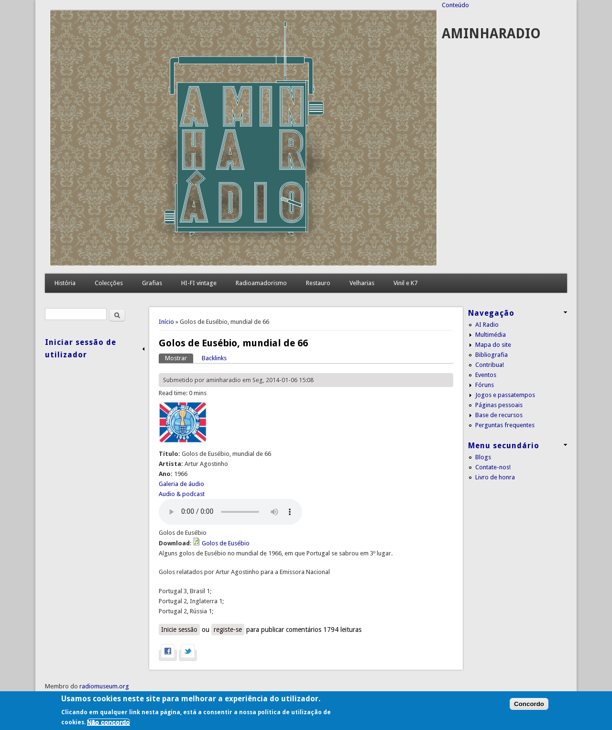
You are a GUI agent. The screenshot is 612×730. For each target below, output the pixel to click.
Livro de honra (495, 477)
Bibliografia (491, 354)
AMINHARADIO (491, 34)
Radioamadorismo (261, 283)
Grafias (152, 283)
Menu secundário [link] (503, 445)
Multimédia (490, 334)
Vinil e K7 (405, 283)
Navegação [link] (491, 313)
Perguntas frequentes (505, 425)
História (65, 283)
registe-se (228, 629)
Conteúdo (455, 5)
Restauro (318, 283)
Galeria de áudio (181, 483)
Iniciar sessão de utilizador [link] (80, 348)
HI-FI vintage (199, 283)
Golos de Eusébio (226, 543)
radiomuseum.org (104, 686)
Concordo (529, 704)
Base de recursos (499, 415)
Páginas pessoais (499, 405)
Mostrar (179, 358)
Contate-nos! (493, 467)
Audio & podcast (182, 494)
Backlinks (214, 358)
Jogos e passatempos (505, 394)
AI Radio (487, 324)
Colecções (109, 283)
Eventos (485, 374)
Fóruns (484, 384)
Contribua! (489, 364)
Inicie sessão (179, 629)
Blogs (483, 457)
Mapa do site (493, 344)
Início (166, 321)
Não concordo (108, 722)
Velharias (362, 283)
